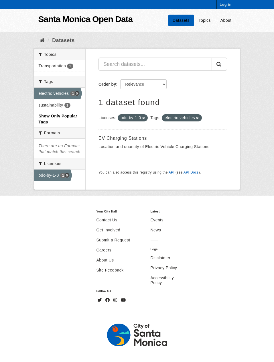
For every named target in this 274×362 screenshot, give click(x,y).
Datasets (181, 20)
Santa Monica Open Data (85, 19)
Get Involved (108, 230)
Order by (107, 84)
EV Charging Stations (122, 138)
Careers (104, 250)
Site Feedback (110, 270)
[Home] (42, 40)
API (171, 172)
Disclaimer (161, 257)
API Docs (191, 172)
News (156, 230)
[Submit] (219, 64)
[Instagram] (116, 300)
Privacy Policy (164, 267)
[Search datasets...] (155, 64)
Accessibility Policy (162, 280)
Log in (226, 4)
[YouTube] (123, 300)
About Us (105, 260)
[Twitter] (100, 300)
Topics (205, 20)
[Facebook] (108, 300)
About (226, 20)
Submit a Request (113, 240)
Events (157, 220)
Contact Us (106, 220)
